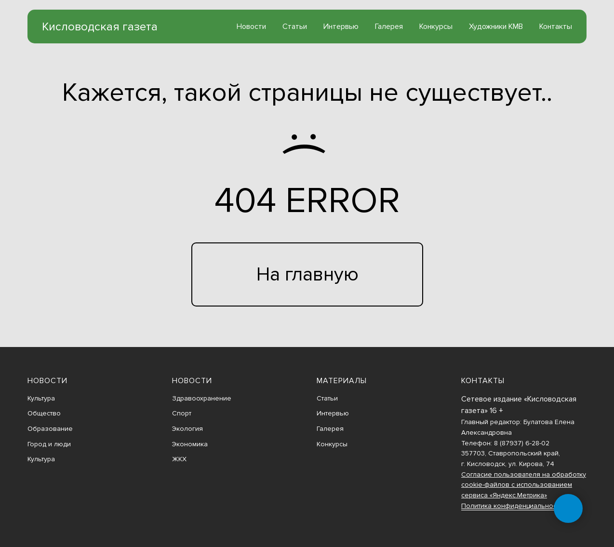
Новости (251, 26)
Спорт (181, 413)
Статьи (294, 26)
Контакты (555, 26)
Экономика (190, 444)
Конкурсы (436, 26)
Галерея (389, 26)
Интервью (341, 26)
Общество (44, 413)
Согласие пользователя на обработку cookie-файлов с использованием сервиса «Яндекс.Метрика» (523, 484)
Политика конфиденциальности (512, 506)
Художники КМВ (496, 26)
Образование (50, 429)
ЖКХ (179, 459)
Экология (187, 429)
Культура (41, 398)
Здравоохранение (201, 398)
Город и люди (49, 444)
